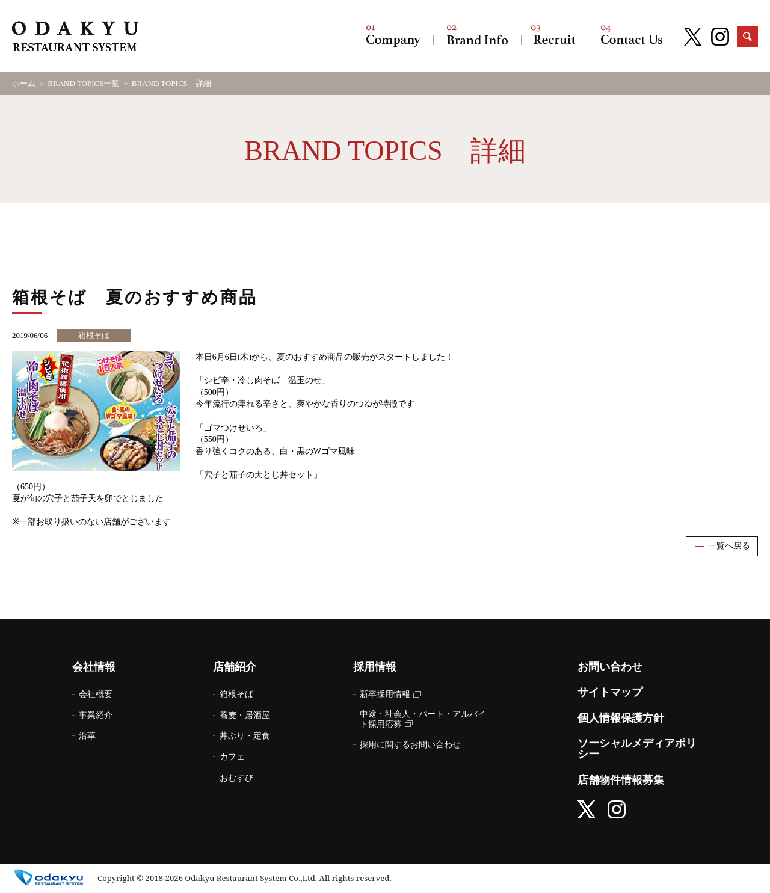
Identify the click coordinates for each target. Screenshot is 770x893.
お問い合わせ (632, 36)
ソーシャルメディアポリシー (637, 749)
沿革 (87, 735)
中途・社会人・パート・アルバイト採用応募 (423, 719)
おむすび (236, 777)
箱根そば (236, 694)
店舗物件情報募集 (621, 780)
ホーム (23, 83)
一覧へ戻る (729, 545)
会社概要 (95, 694)
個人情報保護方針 (621, 718)
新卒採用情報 (385, 694)
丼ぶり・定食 (245, 735)
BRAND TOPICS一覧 (83, 83)
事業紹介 (95, 715)
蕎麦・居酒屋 (245, 715)
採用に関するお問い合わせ (410, 744)
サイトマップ (610, 692)
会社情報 (393, 36)
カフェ (232, 756)
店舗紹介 (477, 36)
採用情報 (555, 36)
